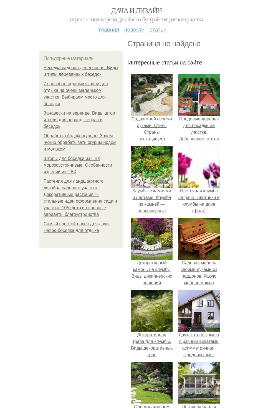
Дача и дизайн (136, 11)
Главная (109, 30)
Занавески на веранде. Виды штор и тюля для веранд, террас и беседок (79, 120)
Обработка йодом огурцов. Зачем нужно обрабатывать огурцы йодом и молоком (80, 142)
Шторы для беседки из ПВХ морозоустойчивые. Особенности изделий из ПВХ (78, 165)
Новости (134, 30)
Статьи (158, 30)
